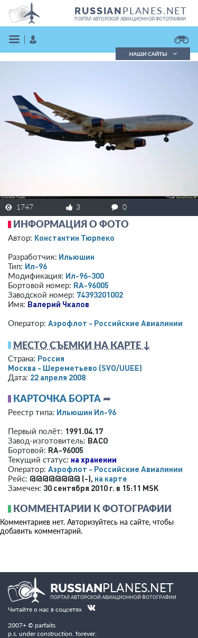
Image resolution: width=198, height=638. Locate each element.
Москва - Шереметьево (75, 367)
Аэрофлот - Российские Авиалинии (115, 323)
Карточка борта (57, 398)
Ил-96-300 (84, 275)
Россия (50, 358)
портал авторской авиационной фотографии (130, 19)
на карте (111, 478)
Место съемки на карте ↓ (81, 345)
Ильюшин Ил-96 (86, 412)
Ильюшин (77, 256)
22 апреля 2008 (58, 377)
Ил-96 (36, 266)
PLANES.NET (130, 10)
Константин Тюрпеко (74, 237)
